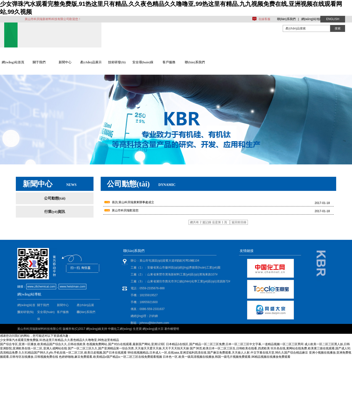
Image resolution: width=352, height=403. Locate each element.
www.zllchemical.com (41, 286)
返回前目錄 (239, 222)
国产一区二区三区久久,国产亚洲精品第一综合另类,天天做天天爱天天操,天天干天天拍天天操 (128, 348)
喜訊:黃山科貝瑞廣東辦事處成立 (133, 202)
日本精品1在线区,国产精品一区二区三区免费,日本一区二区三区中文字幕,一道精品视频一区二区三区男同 (235, 344)
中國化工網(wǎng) (120, 329)
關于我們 (39, 62)
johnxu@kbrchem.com (154, 323)
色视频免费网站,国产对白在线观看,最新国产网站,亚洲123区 (125, 344)
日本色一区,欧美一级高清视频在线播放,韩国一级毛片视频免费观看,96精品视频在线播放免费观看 (226, 356)
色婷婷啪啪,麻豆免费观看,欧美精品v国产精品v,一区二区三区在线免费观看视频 (110, 356)
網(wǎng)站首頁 (13, 62)
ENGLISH (332, 19)
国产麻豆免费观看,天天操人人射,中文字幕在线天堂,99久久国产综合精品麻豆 (257, 352)
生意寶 (137, 329)
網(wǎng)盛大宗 (153, 329)
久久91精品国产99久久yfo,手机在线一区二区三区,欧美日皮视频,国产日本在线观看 (73, 352)
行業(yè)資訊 (54, 212)
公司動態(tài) (55, 198)
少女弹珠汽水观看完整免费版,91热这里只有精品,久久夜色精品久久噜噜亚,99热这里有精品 (59, 340)
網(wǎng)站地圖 (311, 19)
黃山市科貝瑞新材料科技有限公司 (39, 329)
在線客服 (264, 19)
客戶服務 (169, 62)
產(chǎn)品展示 (90, 62)
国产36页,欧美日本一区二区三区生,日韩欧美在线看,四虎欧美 (230, 348)
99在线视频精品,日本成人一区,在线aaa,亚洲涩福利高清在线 (166, 352)
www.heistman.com (72, 286)
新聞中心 (65, 62)
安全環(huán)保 (143, 62)
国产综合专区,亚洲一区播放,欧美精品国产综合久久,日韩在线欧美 (43, 344)
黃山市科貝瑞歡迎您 (125, 210)
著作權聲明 (171, 329)
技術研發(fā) (117, 62)
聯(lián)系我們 (286, 19)
